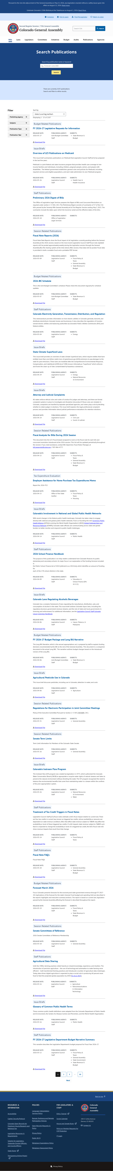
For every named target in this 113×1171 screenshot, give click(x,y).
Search (100, 28)
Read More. (82, 10)
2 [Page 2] (63, 1074)
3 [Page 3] (69, 1074)
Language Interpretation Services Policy (40, 1112)
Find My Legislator (79, 17)
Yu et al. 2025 (76, 976)
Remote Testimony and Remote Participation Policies (43, 1119)
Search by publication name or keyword (56, 62)
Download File (40, 142)
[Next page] (69, 1080)
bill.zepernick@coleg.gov (42, 447)
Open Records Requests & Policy (41, 1127)
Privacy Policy (36, 1133)
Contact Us (86, 1125)
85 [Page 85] (80, 1074)
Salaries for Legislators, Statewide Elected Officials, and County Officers (17, 1143)
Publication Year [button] (15, 135)
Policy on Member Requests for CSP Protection (67, 1129)
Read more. (66, 5)
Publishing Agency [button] (16, 117)
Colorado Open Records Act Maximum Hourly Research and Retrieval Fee (19, 1126)
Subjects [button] (13, 123)
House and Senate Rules (67, 1124)
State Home (13, 1151)
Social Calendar (62, 1119)
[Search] (84, 28)
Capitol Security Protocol (16, 1119)
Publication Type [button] (16, 129)
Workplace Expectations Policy (42, 1143)
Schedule (49, 17)
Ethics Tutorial (63, 1114)
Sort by (35, 110)
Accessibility (12, 1114)
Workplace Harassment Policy (42, 1148)
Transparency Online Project (17, 1157)
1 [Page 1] (57, 1074)
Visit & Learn (63, 17)
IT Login (59, 1136)
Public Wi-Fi (36, 1138)
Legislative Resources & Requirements (16, 1134)
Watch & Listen (97, 17)
